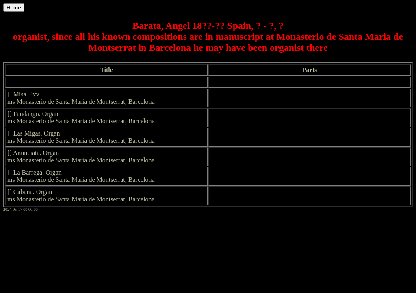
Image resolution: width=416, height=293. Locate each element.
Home (13, 7)
